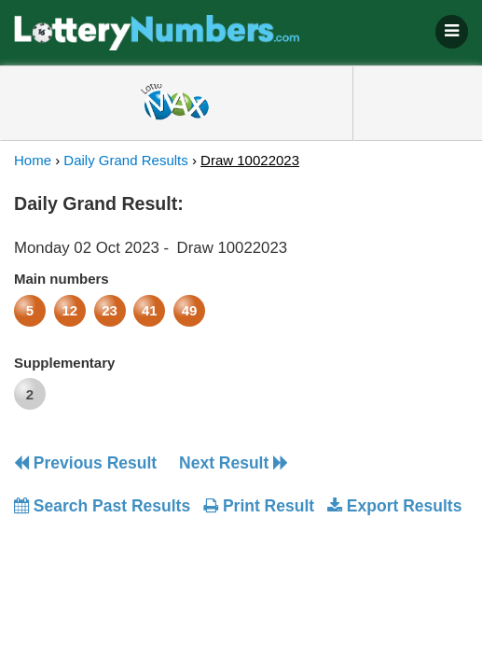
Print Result (258, 506)
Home (32, 160)
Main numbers (61, 279)
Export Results (394, 506)
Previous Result (85, 463)
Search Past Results (102, 506)
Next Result (233, 463)
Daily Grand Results (125, 160)
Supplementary (64, 363)
